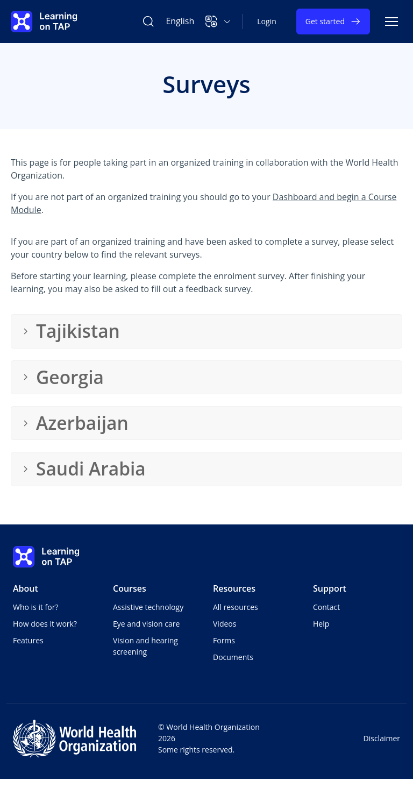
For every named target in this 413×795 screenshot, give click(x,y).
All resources (235, 607)
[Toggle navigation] (391, 21)
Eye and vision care (146, 624)
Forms (224, 640)
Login (266, 21)
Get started (333, 21)
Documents (233, 657)
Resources (234, 588)
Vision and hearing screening (145, 646)
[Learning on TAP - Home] (44, 21)
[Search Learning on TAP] (148, 21)
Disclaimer (382, 738)
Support (329, 588)
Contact (326, 607)
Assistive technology (148, 607)
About (25, 588)
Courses (129, 588)
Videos (224, 624)
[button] (218, 21)
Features (28, 640)
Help (321, 624)
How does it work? (45, 624)
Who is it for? (35, 607)
